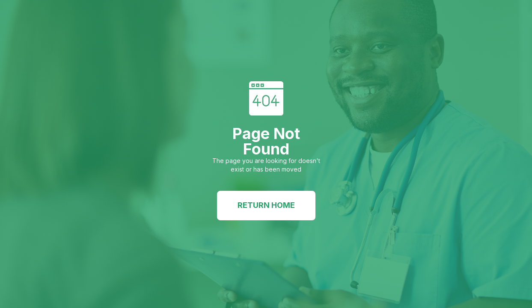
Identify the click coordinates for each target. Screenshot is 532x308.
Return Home (266, 205)
